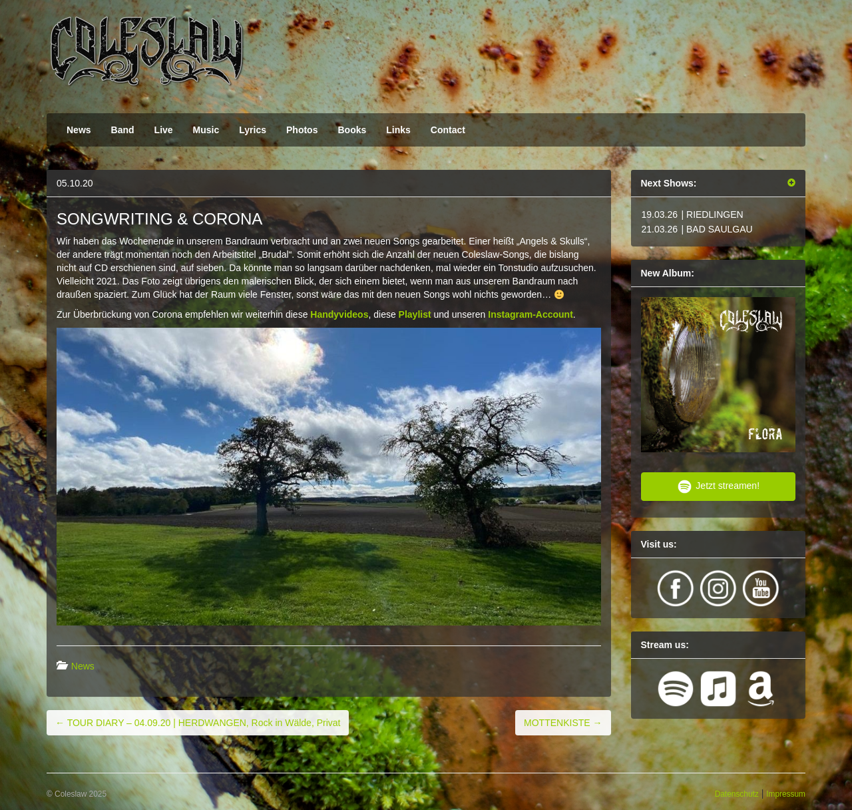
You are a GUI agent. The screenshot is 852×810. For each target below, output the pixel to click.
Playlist (415, 314)
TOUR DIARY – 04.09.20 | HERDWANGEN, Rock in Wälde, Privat (197, 722)
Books (351, 130)
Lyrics (252, 130)
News (79, 130)
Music (206, 130)
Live (163, 130)
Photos (302, 130)
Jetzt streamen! (717, 486)
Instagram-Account (530, 314)
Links (398, 130)
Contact (448, 130)
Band (122, 130)
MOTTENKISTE (563, 722)
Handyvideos (339, 314)
